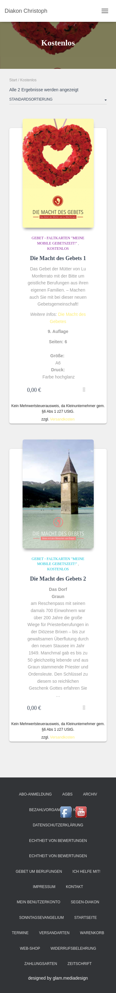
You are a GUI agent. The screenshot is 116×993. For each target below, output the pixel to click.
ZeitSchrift (79, 964)
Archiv (90, 794)
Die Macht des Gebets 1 (58, 258)
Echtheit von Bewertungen (58, 841)
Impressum (44, 887)
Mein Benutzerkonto (38, 902)
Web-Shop (30, 948)
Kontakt (74, 887)
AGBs (67, 794)
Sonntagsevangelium (41, 917)
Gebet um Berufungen (39, 871)
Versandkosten (62, 419)
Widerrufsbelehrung (73, 948)
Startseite (85, 917)
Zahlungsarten (40, 964)
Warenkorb (92, 933)
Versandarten (54, 933)
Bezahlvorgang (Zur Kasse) (58, 810)
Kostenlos (58, 248)
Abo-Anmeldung (35, 794)
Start (13, 80)
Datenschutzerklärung (58, 825)
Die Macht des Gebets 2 (58, 579)
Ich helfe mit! (86, 871)
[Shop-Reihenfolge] (58, 101)
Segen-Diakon (85, 902)
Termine (20, 933)
